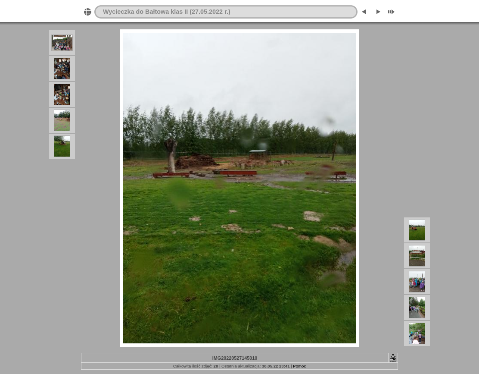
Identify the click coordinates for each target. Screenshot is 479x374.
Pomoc (299, 366)
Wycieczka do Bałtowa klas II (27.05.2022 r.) (166, 11)
